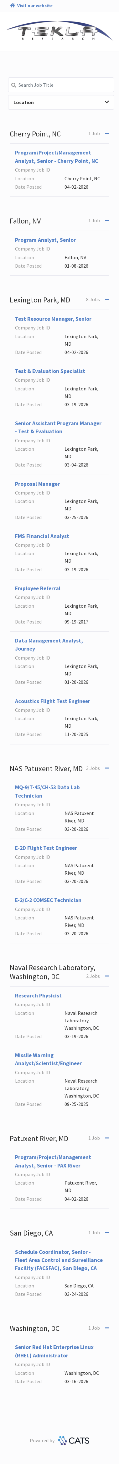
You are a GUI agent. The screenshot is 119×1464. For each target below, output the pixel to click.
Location (61, 102)
